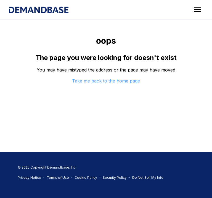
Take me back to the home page (106, 81)
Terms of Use (58, 177)
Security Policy (115, 177)
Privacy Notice (29, 177)
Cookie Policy (86, 177)
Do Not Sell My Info (147, 177)
